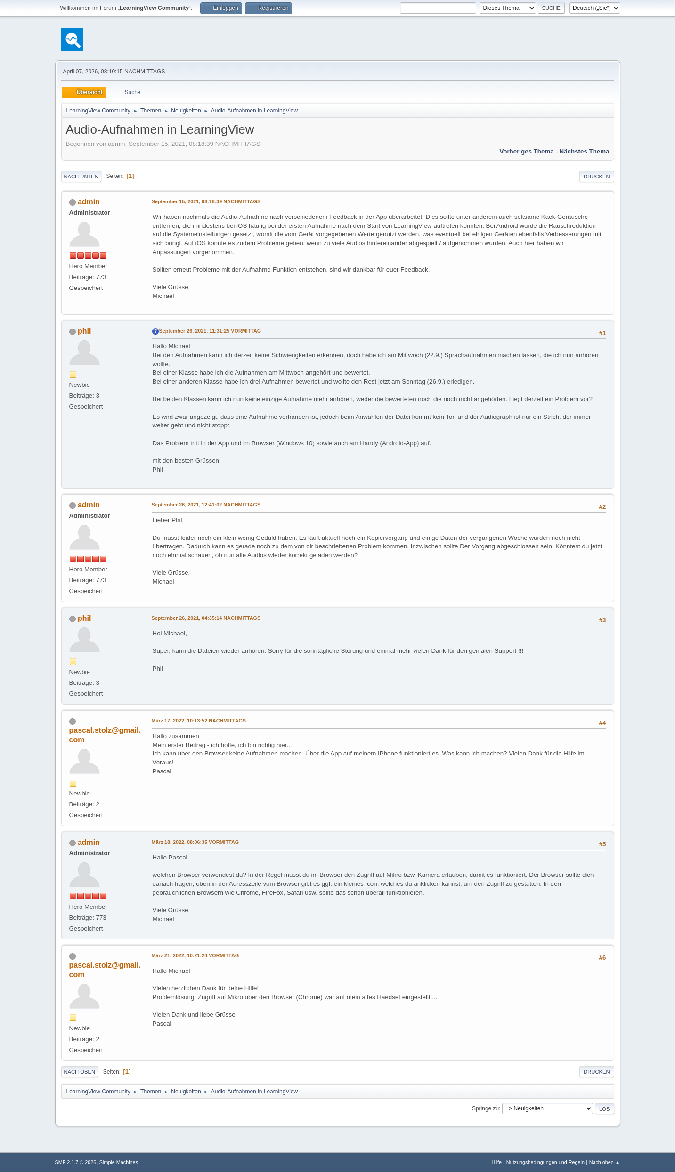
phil (84, 331)
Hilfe (496, 1162)
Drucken (597, 176)
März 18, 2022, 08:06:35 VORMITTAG (195, 842)
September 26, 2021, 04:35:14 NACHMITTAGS (206, 618)
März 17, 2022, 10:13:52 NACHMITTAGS (199, 720)
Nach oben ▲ (604, 1162)
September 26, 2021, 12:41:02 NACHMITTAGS (206, 504)
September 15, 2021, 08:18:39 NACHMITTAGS (206, 201)
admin (89, 202)
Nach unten (81, 176)
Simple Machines (118, 1162)
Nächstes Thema (585, 151)
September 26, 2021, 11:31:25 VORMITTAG (210, 331)
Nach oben (80, 1072)
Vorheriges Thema (526, 151)
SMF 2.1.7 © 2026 (76, 1162)
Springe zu (485, 1108)
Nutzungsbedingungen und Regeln (545, 1162)
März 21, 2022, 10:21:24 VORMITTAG (195, 955)
